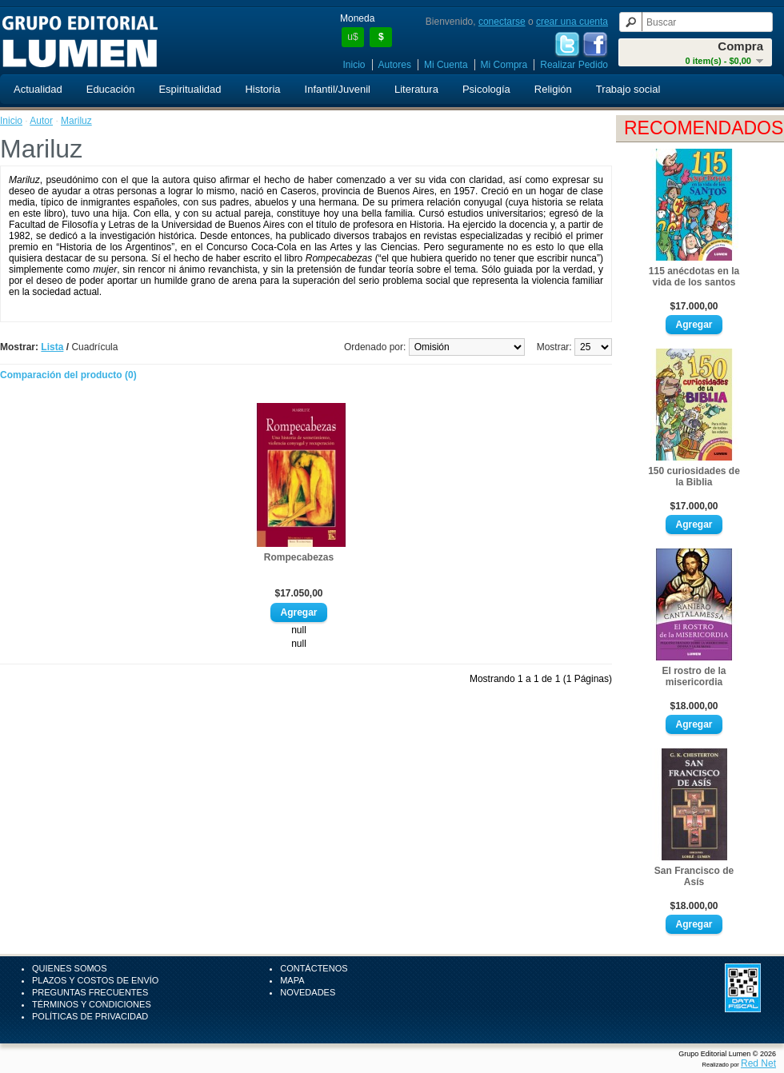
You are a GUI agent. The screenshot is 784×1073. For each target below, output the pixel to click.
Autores (394, 64)
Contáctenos (313, 968)
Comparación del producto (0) (68, 375)
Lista (52, 347)
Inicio (354, 64)
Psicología (486, 89)
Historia (262, 89)
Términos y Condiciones (91, 1004)
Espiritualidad (189, 89)
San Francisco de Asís (694, 876)
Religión (553, 89)
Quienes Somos (69, 968)
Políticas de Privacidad (90, 1016)
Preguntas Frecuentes (90, 992)
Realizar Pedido (574, 64)
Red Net (758, 1063)
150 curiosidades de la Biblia (694, 476)
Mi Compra (504, 64)
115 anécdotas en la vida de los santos (694, 276)
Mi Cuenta (446, 64)
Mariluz (76, 120)
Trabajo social (628, 89)
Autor (41, 120)
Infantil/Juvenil (337, 89)
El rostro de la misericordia (694, 676)
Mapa (292, 980)
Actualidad (38, 89)
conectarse (502, 21)
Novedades (307, 992)
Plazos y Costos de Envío (95, 980)
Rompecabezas (299, 557)
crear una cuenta (572, 21)
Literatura (416, 89)
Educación (110, 89)
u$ (352, 36)
